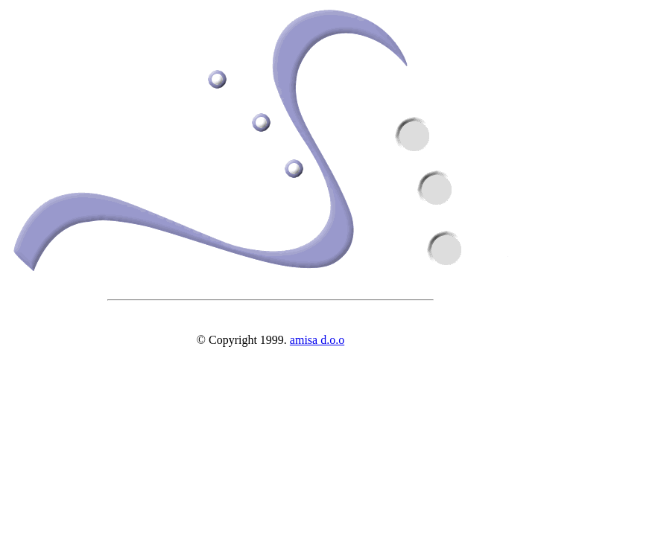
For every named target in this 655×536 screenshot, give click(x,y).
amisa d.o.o (317, 340)
